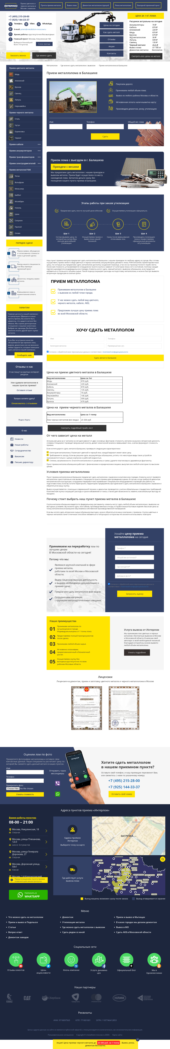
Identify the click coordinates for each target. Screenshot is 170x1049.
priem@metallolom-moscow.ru (33, 29)
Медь (132, 32)
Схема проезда (44, 44)
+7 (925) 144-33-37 (19, 19)
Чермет (15, 138)
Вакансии (19, 456)
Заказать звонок (18, 55)
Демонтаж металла (138, 50)
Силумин (16, 220)
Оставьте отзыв (24, 390)
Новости (19, 439)
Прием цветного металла (21, 68)
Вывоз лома (135, 47)
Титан (14, 176)
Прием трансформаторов (21, 157)
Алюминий (134, 30)
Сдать (105, 136)
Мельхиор (16, 188)
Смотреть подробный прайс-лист (77, 428)
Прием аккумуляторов (20, 150)
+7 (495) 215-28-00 (19, 16)
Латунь (132, 40)
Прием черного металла (21, 112)
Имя (51, 122)
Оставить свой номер (121, 794)
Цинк (14, 214)
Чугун (14, 125)
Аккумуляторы (136, 25)
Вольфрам (16, 182)
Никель (15, 208)
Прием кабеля (16, 144)
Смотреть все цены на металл (146, 56)
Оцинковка (16, 131)
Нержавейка (17, 106)
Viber (32, 23)
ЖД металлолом (137, 37)
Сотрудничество (23, 450)
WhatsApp (47, 23)
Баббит (15, 195)
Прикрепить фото (14, 785)
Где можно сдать (44, 55)
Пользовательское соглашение (61, 1035)
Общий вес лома (136, 122)
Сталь (14, 119)
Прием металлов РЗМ (20, 169)
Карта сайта (117, 1035)
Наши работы (21, 444)
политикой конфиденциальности (115, 352)
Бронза (133, 35)
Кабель (133, 27)
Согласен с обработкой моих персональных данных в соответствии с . (87, 352)
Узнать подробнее (137, 652)
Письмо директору (24, 462)
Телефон (91, 122)
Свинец (133, 42)
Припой (15, 227)
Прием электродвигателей (22, 163)
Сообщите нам (24, 355)
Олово (14, 233)
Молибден (16, 201)
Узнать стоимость (25, 794)
